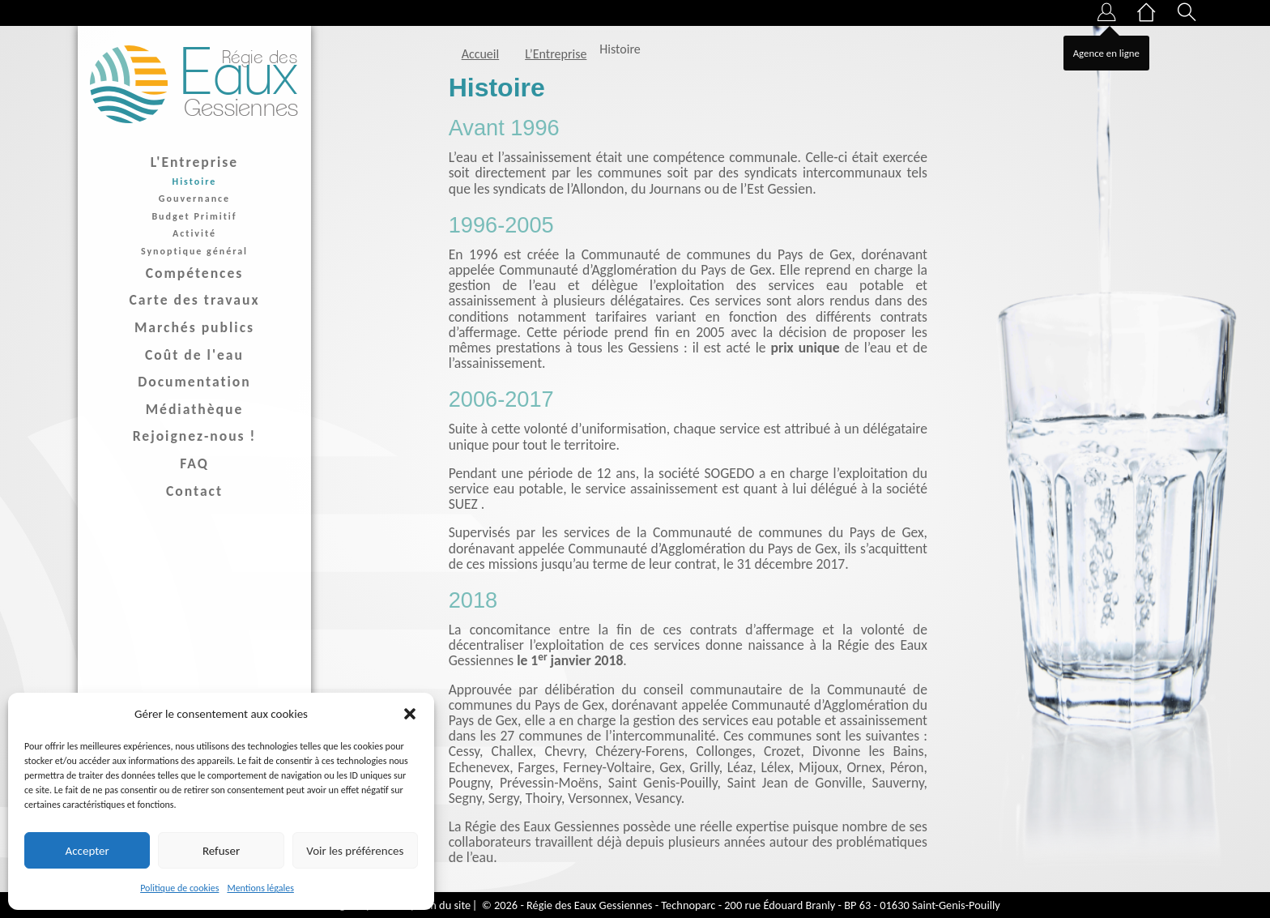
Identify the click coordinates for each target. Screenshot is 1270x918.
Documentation (194, 382)
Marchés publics (194, 327)
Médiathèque (195, 409)
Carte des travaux (195, 300)
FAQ (194, 463)
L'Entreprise (194, 162)
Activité (194, 233)
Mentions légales (260, 888)
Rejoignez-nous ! (195, 436)
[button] (410, 714)
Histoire (195, 181)
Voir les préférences (354, 850)
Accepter (87, 850)
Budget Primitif (194, 216)
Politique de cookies (179, 888)
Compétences (195, 273)
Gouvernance (194, 198)
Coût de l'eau (194, 355)
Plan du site (443, 905)
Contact (194, 491)
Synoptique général (194, 251)
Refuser (221, 850)
